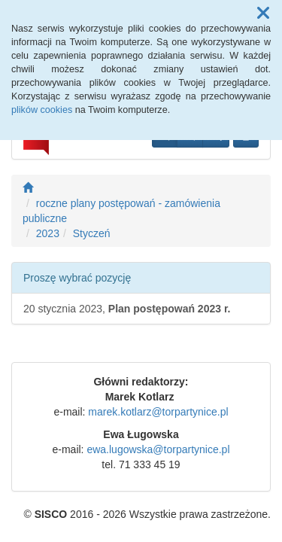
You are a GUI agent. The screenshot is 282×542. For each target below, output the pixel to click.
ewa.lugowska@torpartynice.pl (157, 449)
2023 (47, 233)
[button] (263, 13)
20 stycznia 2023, (126, 309)
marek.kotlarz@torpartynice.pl (158, 412)
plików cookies (41, 110)
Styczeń (92, 233)
